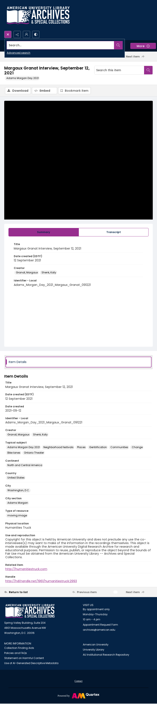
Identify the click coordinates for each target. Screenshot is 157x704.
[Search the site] (63, 45)
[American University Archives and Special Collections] (30, 611)
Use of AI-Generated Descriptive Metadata (31, 663)
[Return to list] (23, 592)
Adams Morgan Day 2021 (22, 78)
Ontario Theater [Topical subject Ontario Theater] (34, 452)
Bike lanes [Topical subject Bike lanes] (13, 452)
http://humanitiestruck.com (26, 569)
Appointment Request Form (100, 624)
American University (95, 644)
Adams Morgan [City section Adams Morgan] (17, 503)
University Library (93, 649)
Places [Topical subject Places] (81, 447)
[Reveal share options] (17, 34)
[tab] (44, 232)
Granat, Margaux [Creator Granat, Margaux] (27, 272)
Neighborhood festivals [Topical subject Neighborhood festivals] (58, 447)
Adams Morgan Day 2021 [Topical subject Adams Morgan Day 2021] (23, 447)
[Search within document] (148, 70)
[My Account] (26, 34)
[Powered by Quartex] (78, 696)
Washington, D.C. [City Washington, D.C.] (18, 490)
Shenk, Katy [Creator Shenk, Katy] (49, 272)
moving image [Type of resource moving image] (17, 515)
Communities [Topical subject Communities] (119, 447)
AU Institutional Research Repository (106, 654)
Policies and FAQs (15, 653)
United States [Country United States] (16, 477)
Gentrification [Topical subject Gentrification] (98, 447)
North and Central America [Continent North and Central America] (24, 465)
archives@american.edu (99, 630)
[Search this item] (119, 70)
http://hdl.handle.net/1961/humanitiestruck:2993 (41, 581)
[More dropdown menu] (143, 46)
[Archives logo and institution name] (38, 15)
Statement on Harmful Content (24, 658)
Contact (78, 680)
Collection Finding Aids (19, 648)
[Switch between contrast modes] (35, 34)
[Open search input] (7, 34)
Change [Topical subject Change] (137, 447)
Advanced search (18, 53)
